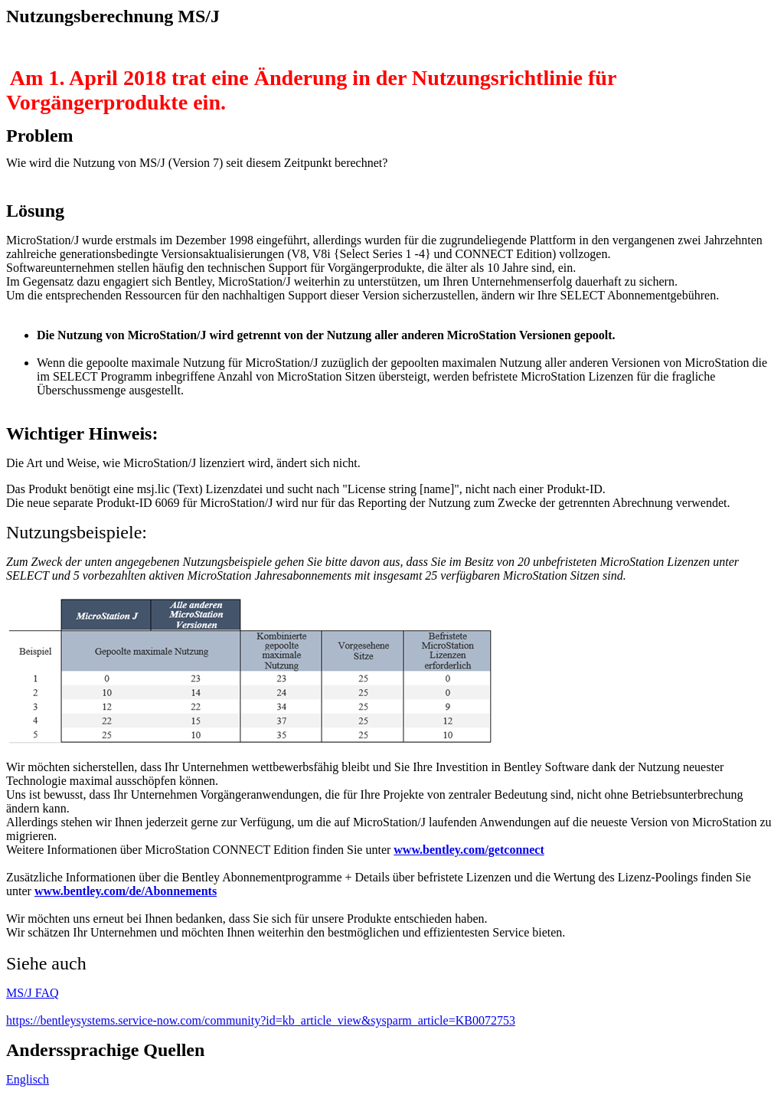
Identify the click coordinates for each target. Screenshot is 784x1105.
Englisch (27, 1079)
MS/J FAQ (32, 992)
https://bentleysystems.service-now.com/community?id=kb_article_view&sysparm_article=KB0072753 (260, 1020)
